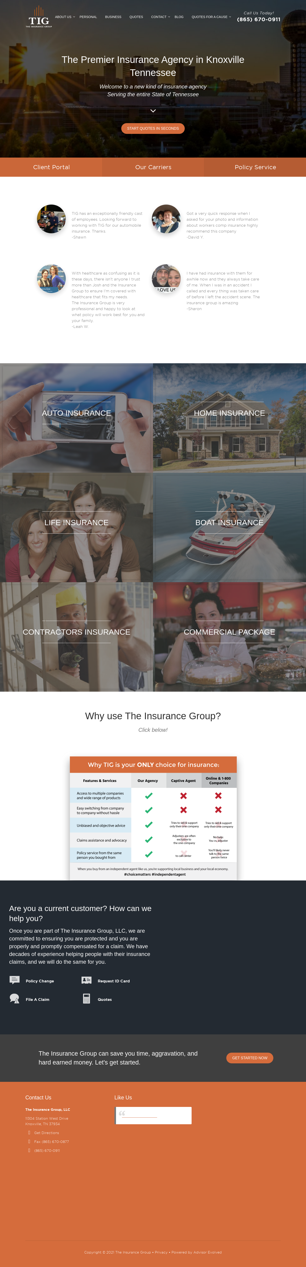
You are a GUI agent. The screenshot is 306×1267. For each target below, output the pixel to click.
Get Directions (46, 1133)
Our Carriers (153, 167)
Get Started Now (249, 1058)
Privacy (161, 1252)
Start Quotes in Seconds (153, 128)
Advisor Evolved (207, 1252)
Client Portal (51, 167)
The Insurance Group (139, 1115)
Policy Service (255, 167)
